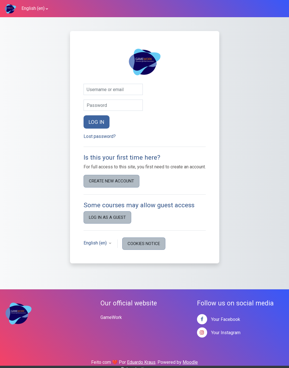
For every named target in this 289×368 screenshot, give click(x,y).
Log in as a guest (107, 217)
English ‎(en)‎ (33, 8)
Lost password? (100, 136)
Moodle (190, 362)
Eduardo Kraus (141, 362)
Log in (96, 122)
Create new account (111, 181)
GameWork (111, 317)
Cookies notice (144, 243)
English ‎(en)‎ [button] (96, 243)
